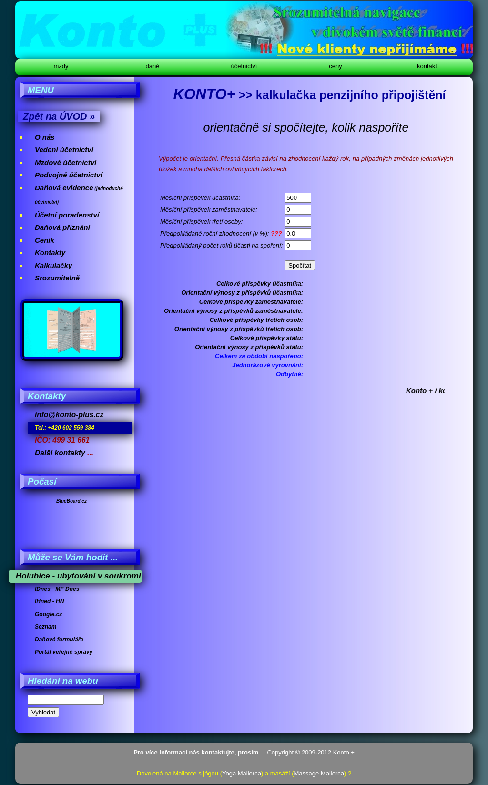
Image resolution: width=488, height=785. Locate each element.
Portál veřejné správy (63, 652)
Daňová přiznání (62, 227)
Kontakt (427, 66)
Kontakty (50, 252)
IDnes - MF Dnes (57, 589)
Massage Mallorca (319, 773)
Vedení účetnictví (64, 149)
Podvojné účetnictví (68, 175)
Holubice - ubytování (55, 575)
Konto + (344, 752)
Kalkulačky (53, 265)
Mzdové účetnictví (65, 162)
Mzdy (60, 66)
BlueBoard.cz (71, 501)
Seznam (45, 626)
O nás (45, 137)
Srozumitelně (57, 278)
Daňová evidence (64, 188)
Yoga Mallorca (241, 773)
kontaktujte (217, 752)
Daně (153, 66)
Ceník (44, 240)
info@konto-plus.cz (69, 415)
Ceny (335, 66)
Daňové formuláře (59, 639)
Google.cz (48, 614)
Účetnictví (244, 66)
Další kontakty (60, 453)
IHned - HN (49, 601)
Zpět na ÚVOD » (59, 116)
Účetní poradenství (67, 215)
